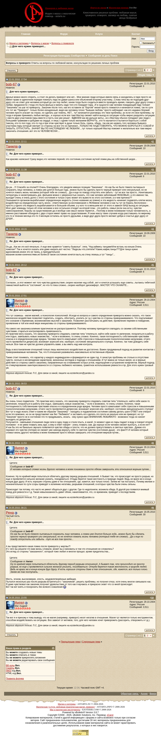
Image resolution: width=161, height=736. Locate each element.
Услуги (99, 34)
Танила (12, 146)
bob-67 (11, 84)
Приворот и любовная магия (59, 8)
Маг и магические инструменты (65, 709)
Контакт (136, 34)
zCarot (110, 715)
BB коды (10, 665)
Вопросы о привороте (63, 43)
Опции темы (145, 75)
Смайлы (10, 668)
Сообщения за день (99, 55)
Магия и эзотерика (19, 43)
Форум (64, 34)
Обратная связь (130, 693)
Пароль (136, 46)
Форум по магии (98, 7)
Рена (10, 513)
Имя (134, 38)
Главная (25, 34)
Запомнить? (147, 43)
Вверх (153, 693)
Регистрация (51, 55)
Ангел (19, 300)
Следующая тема (91, 641)
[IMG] (8, 670)
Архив (144, 693)
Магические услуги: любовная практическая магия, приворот (65, 707)
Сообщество (79, 55)
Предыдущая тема (70, 641)
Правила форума (15, 678)
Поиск (114, 55)
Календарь (64, 55)
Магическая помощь (119, 7)
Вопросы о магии (40, 43)
